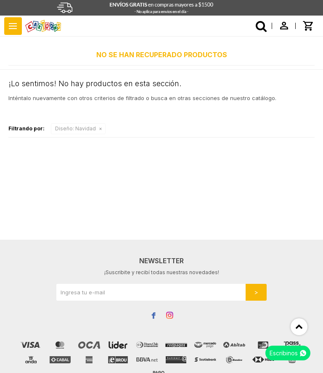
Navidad (75, 128)
